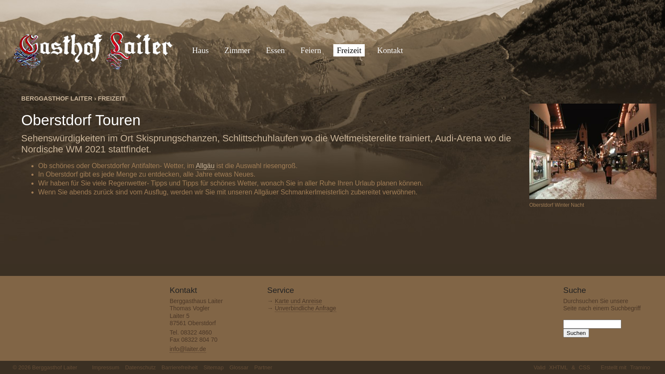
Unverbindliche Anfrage (305, 308)
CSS (584, 367)
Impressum (105, 367)
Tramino (640, 367)
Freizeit (111, 98)
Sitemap (214, 367)
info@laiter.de (188, 349)
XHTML (558, 367)
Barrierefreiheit (180, 367)
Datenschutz (140, 367)
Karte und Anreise (298, 301)
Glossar (239, 367)
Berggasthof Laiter (56, 98)
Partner (263, 367)
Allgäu (205, 165)
